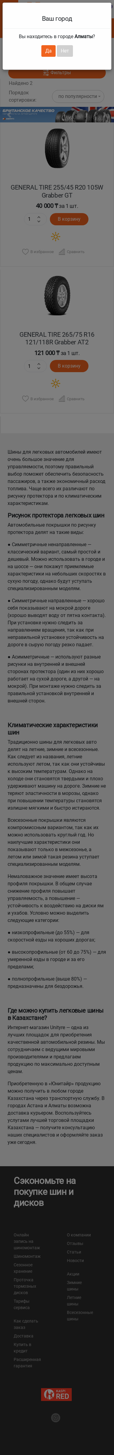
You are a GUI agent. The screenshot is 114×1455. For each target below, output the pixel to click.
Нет (65, 51)
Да (48, 51)
